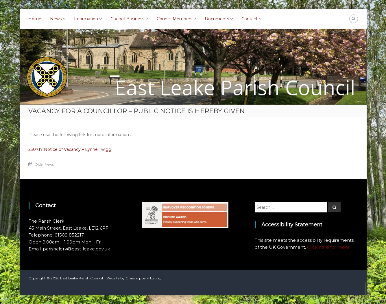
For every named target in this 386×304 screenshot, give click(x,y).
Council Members (174, 18)
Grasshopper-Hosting (143, 278)
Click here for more (328, 247)
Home (34, 18)
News (56, 18)
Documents (217, 18)
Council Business (127, 18)
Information (86, 18)
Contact (249, 18)
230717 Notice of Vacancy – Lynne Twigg (69, 149)
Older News (44, 164)
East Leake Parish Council (81, 278)
